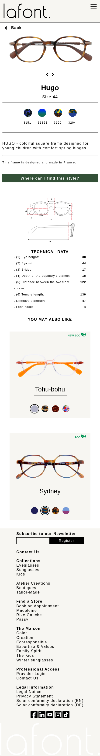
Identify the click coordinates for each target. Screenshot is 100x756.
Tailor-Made (28, 592)
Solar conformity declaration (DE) (49, 705)
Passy (22, 619)
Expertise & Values (35, 647)
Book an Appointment (37, 606)
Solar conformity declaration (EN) (49, 701)
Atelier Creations (33, 583)
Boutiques (26, 588)
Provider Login (31, 674)
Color (21, 633)
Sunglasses (27, 570)
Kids (20, 574)
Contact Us (27, 678)
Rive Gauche (29, 615)
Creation (24, 638)
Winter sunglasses (34, 660)
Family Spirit (29, 651)
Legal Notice (28, 692)
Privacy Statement (34, 696)
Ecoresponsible (31, 642)
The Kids (25, 655)
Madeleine (26, 610)
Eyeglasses (27, 565)
